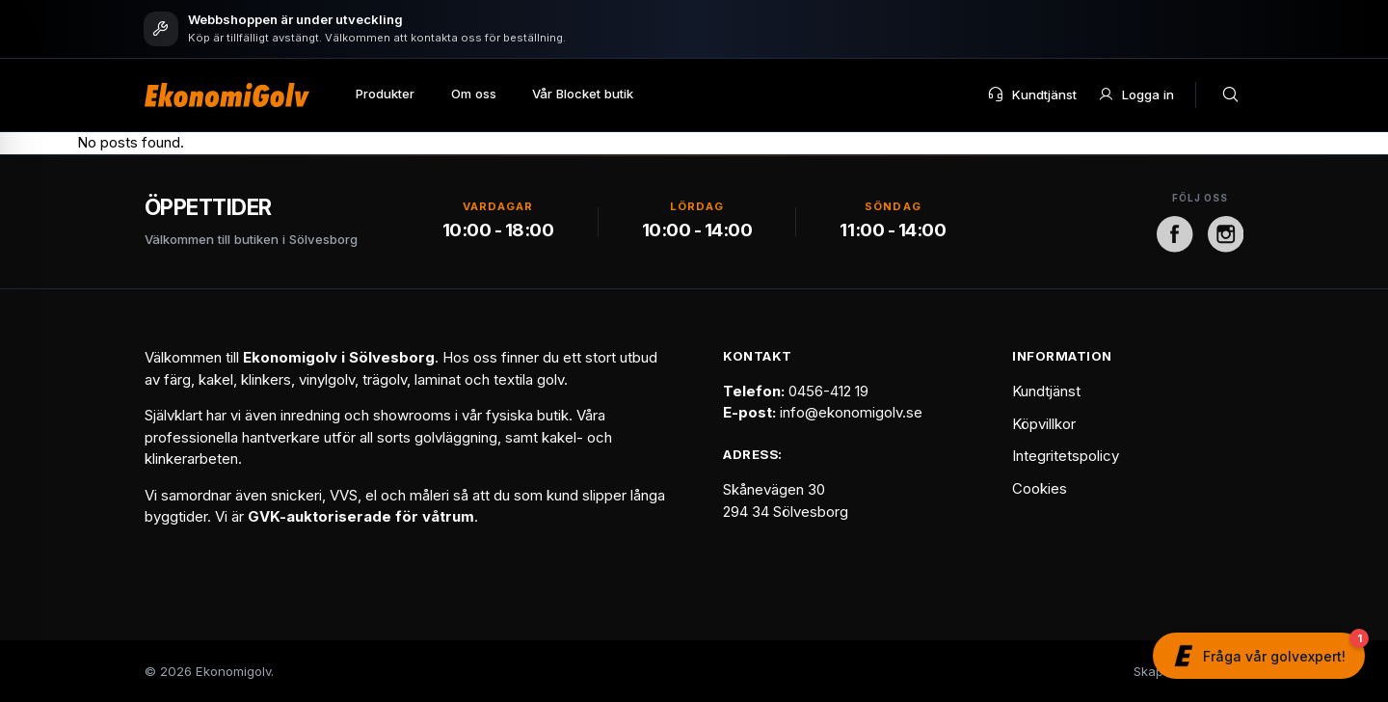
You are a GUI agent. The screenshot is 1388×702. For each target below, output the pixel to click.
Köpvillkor (1044, 424)
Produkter (385, 93)
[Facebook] (1175, 234)
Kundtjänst (1032, 94)
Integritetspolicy (1065, 455)
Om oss (473, 93)
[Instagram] (1226, 234)
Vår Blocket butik (582, 93)
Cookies (1039, 488)
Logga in (1136, 94)
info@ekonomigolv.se (851, 412)
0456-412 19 (828, 391)
